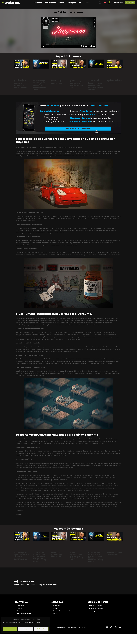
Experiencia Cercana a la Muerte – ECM (56, 82)
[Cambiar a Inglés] (105, 2)
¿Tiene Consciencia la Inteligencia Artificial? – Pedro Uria (77, 84)
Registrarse (130, 2)
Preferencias (41, 629)
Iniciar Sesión (119, 2)
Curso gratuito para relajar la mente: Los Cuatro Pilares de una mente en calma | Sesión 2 (95, 85)
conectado (33, 585)
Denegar (25, 629)
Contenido (38, 3)
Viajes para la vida (74, 3)
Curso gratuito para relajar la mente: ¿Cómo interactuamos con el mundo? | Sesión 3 (39, 85)
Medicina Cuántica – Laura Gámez (114, 81)
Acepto (10, 629)
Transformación (50, 3)
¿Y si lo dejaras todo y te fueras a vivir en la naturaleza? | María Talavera (21, 84)
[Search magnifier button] (101, 2)
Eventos (61, 3)
